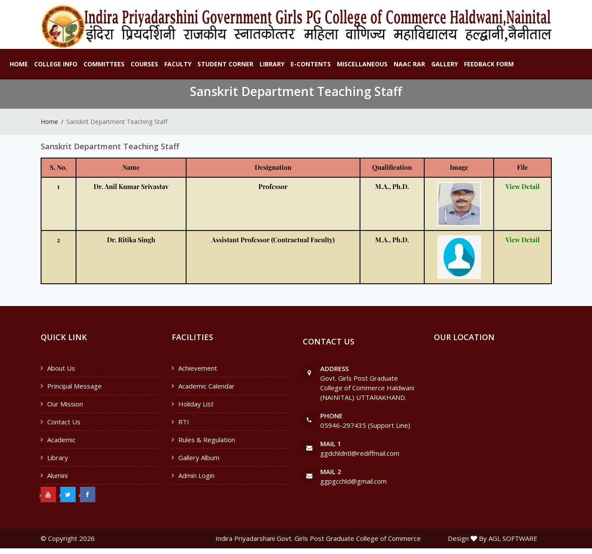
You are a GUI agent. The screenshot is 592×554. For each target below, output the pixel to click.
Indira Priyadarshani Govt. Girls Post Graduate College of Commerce (318, 538)
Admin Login (196, 475)
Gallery (444, 64)
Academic (61, 439)
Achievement (197, 368)
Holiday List (196, 403)
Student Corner (225, 64)
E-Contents (311, 64)
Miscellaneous (362, 64)
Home (19, 64)
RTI (183, 421)
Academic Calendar (206, 386)
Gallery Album (198, 457)
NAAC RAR (409, 64)
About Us (61, 368)
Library (272, 64)
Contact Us (63, 421)
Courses (144, 64)
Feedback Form (489, 64)
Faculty (177, 64)
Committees (104, 64)
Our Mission (65, 403)
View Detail (522, 186)
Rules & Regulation (206, 439)
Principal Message (74, 386)
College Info (55, 64)
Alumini (57, 475)
